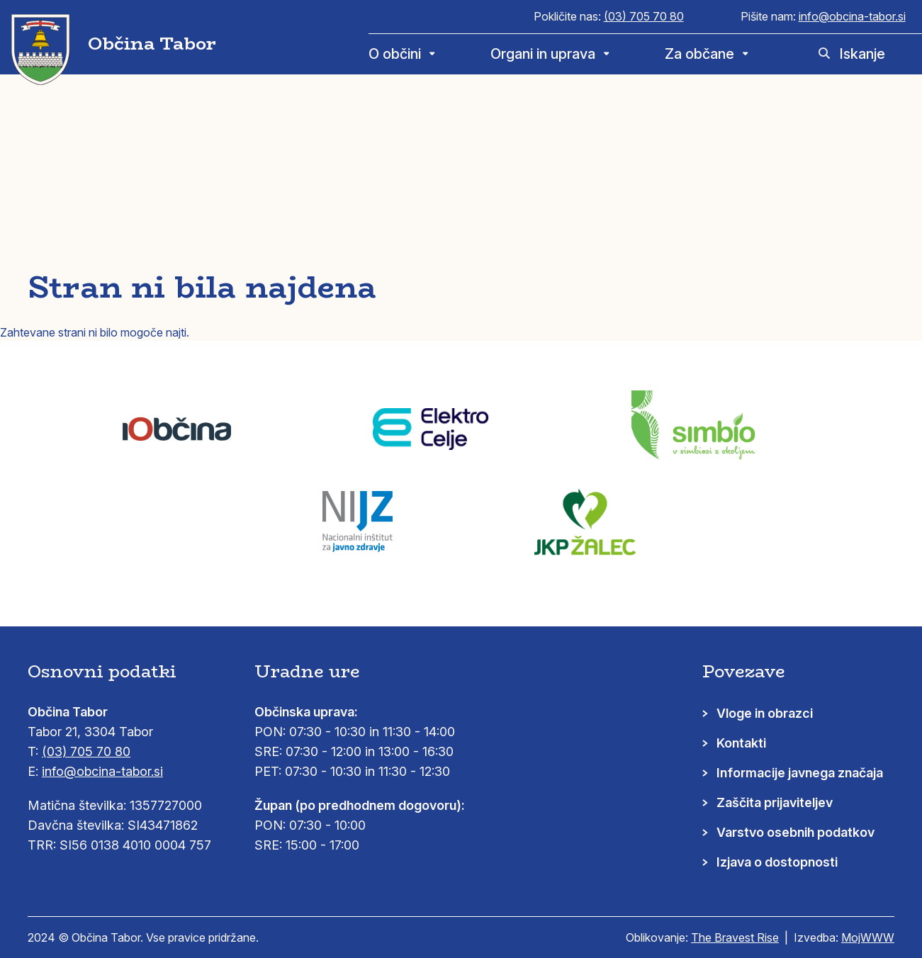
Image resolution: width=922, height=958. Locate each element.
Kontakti (741, 743)
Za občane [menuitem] (699, 53)
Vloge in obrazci (764, 713)
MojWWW (867, 937)
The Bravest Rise (735, 937)
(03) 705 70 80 (644, 16)
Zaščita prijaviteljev (774, 802)
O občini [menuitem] (395, 53)
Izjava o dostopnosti (777, 862)
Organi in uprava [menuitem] (542, 53)
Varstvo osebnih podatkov (795, 832)
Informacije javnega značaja (799, 772)
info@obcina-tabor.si (852, 16)
